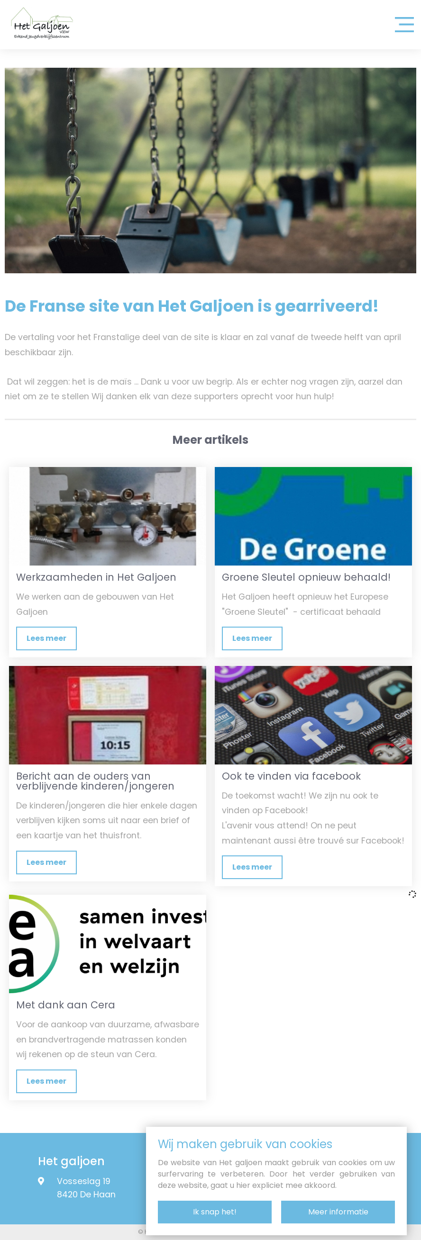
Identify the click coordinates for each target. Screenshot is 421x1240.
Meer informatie (338, 1211)
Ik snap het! (215, 1211)
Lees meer (46, 638)
